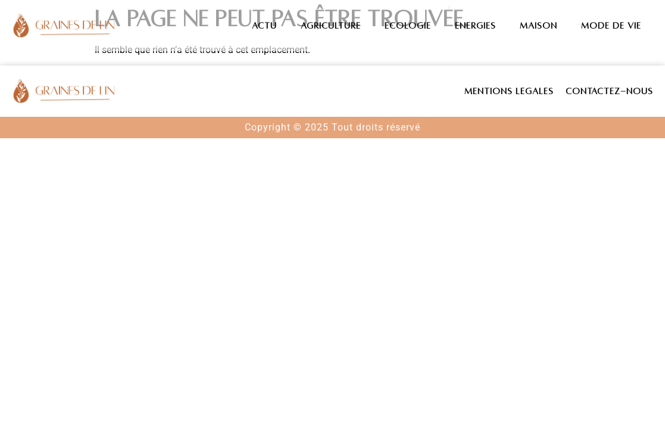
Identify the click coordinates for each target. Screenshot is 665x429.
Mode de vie (611, 25)
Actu (264, 25)
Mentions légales (509, 91)
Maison (538, 25)
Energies (475, 25)
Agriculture (331, 25)
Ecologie (408, 25)
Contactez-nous (609, 91)
